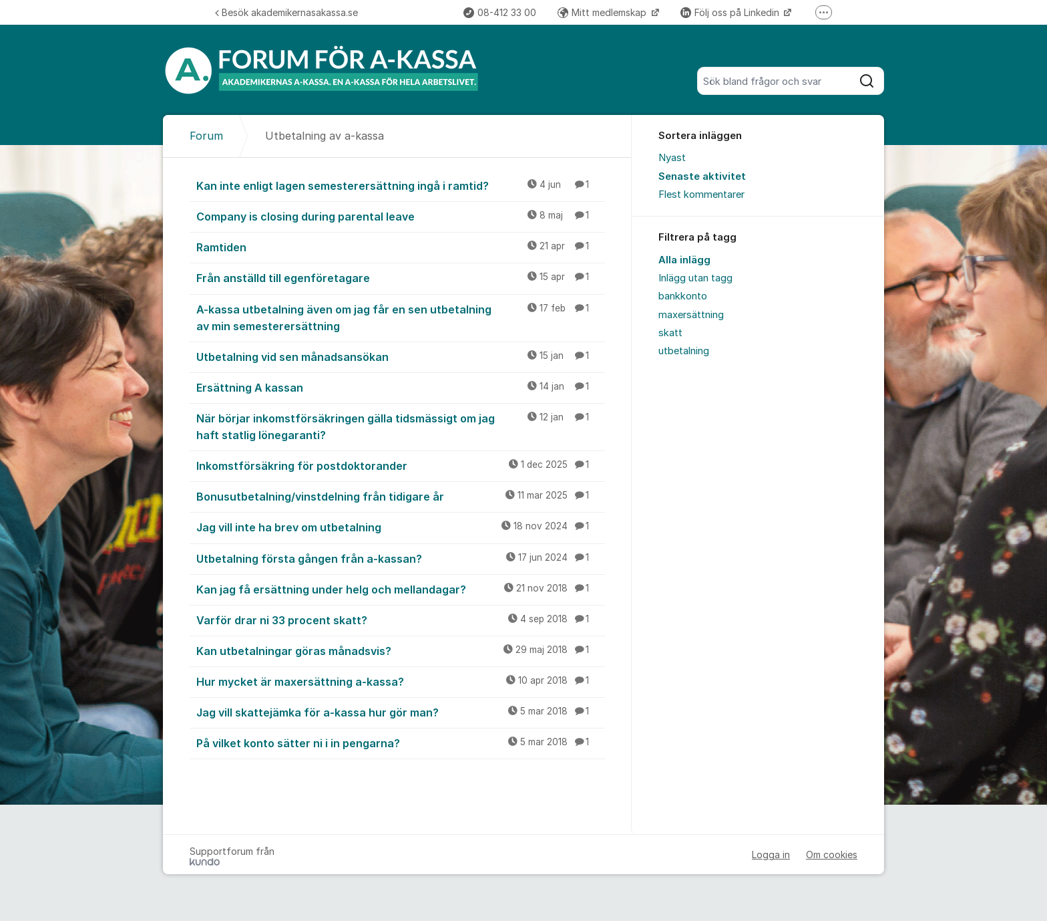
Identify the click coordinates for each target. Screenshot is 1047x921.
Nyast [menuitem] (672, 158)
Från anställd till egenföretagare (400, 277)
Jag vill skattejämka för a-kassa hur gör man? (400, 711)
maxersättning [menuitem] (691, 315)
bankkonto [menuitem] (682, 296)
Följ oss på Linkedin (731, 12)
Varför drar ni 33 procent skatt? (400, 619)
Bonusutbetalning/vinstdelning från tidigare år (400, 496)
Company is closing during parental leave (400, 216)
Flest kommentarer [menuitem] (701, 194)
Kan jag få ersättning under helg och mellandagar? (400, 588)
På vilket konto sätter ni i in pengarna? (400, 742)
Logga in (771, 854)
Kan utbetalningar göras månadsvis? (400, 650)
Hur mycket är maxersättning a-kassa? (400, 681)
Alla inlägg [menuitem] (684, 260)
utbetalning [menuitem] (683, 351)
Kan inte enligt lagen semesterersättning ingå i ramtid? (400, 185)
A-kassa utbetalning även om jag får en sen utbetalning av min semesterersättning (400, 317)
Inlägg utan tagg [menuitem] (695, 278)
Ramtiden (400, 246)
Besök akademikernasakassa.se (286, 12)
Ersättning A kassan (400, 387)
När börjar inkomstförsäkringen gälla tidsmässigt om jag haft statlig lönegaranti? (400, 426)
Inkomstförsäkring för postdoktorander (400, 465)
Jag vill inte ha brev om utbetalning (400, 526)
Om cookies (831, 854)
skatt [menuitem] (670, 333)
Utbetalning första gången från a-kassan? (400, 558)
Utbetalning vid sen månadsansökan (400, 356)
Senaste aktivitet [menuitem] (702, 176)
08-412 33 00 (499, 12)
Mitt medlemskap (603, 12)
